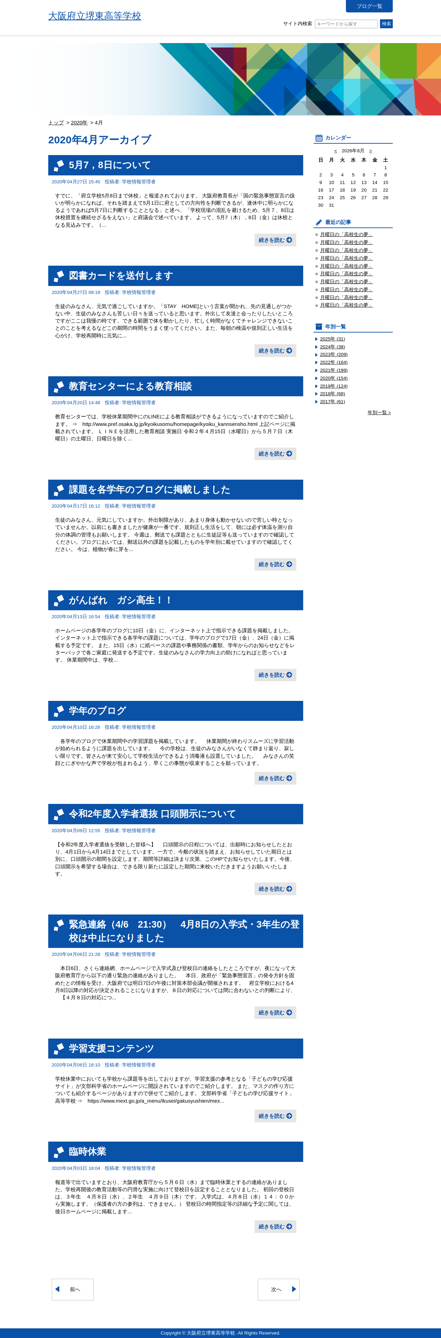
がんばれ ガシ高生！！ (121, 600)
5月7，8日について (110, 165)
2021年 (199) (334, 370)
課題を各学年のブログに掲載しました (149, 489)
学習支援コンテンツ (111, 1048)
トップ (56, 122)
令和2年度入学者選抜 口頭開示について (152, 813)
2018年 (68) (332, 393)
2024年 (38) (332, 346)
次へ (276, 1289)
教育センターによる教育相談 (130, 386)
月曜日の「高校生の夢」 (346, 234)
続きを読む (272, 240)
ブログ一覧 (369, 6)
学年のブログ (97, 710)
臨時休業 (87, 1151)
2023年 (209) (334, 354)
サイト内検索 (330, 23)
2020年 (79, 122)
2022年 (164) (334, 362)
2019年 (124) (334, 386)
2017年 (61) (332, 401)
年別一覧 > (379, 412)
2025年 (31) (332, 338)
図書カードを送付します (121, 275)
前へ (75, 1289)
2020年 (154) (334, 378)
